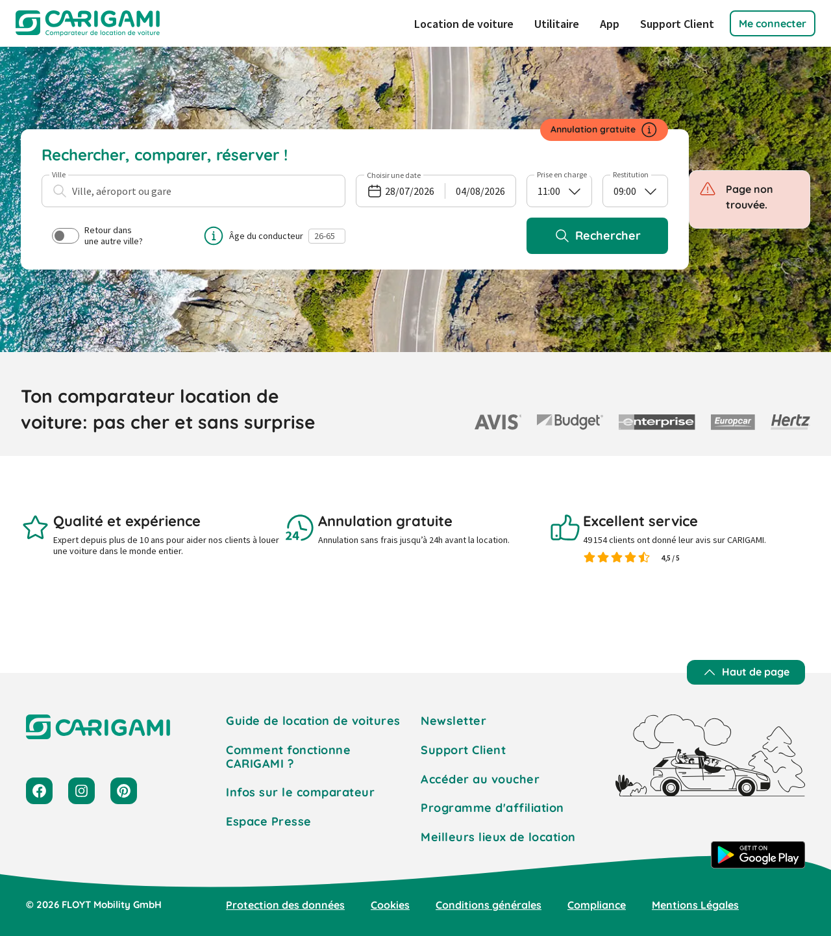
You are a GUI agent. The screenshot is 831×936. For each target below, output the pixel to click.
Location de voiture (464, 23)
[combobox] (193, 191)
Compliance (596, 904)
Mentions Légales (695, 904)
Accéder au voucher (480, 779)
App (609, 23)
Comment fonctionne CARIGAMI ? (288, 756)
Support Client (677, 23)
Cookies (390, 904)
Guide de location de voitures (313, 720)
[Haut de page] (746, 672)
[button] (772, 23)
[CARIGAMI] (88, 23)
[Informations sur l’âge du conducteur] (213, 235)
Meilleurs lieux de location (498, 836)
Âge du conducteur (266, 236)
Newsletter (453, 720)
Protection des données (285, 904)
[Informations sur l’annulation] (649, 129)
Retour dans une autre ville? (97, 235)
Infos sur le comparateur (300, 792)
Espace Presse (269, 821)
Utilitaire (556, 23)
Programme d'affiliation (492, 807)
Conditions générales (488, 904)
